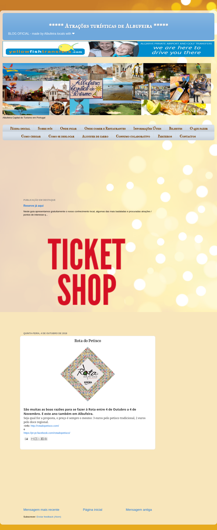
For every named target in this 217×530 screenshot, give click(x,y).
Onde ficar (68, 128)
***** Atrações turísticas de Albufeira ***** (108, 26)
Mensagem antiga (139, 509)
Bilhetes (175, 128)
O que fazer (199, 128)
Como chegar (31, 136)
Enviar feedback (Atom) (49, 516)
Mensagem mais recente (41, 509)
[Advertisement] (81, 169)
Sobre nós (45, 128)
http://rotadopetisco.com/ (45, 425)
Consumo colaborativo (133, 136)
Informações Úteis (147, 128)
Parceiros (165, 136)
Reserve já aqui (33, 205)
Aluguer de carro (95, 136)
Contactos (188, 136)
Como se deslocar (61, 136)
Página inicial (20, 128)
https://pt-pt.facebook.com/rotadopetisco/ (47, 433)
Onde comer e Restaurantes (105, 128)
